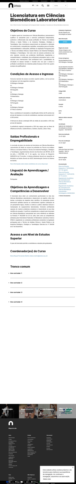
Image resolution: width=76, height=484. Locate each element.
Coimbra (10, 480)
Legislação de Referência (11, 458)
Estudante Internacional (49, 438)
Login (65, 1)
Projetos (48, 446)
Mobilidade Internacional (49, 441)
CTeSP (29, 442)
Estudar (29, 435)
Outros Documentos (65, 195)
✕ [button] (72, 467)
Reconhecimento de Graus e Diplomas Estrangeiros (32, 453)
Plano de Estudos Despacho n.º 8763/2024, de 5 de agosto (66, 168)
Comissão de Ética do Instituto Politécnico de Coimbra (12, 442)
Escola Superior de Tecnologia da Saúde (30, 25)
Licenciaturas (30, 439)
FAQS (29, 456)
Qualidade (11, 453)
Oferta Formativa (17, 25)
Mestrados (30, 441)
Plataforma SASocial (24, 1)
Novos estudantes (31, 437)
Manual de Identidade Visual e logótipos (13, 461)
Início (11, 25)
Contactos (11, 467)
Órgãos (10, 439)
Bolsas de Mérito (31, 447)
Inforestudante (44, 1)
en (37, 5)
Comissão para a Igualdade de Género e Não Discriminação (12, 448)
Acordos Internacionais (50, 444)
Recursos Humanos (13, 452)
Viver (10, 474)
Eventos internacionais (50, 449)
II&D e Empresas (31, 474)
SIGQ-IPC (52, 1)
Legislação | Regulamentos (31, 449)
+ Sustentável (35, 1)
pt (33, 5)
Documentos (11, 455)
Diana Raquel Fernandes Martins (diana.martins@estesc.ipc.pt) (28, 256)
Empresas (30, 477)
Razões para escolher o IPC (12, 478)
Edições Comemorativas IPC (13, 465)
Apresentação (12, 437)
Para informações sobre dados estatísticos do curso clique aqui (29, 164)
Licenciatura (43, 25)
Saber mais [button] (47, 479)
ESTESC (65, 42)
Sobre (10, 435)
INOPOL (59, 1)
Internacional (49, 435)
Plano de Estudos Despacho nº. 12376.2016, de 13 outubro (66, 174)
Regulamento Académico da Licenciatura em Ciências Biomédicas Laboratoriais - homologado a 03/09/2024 (67, 189)
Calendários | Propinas (30, 445)
